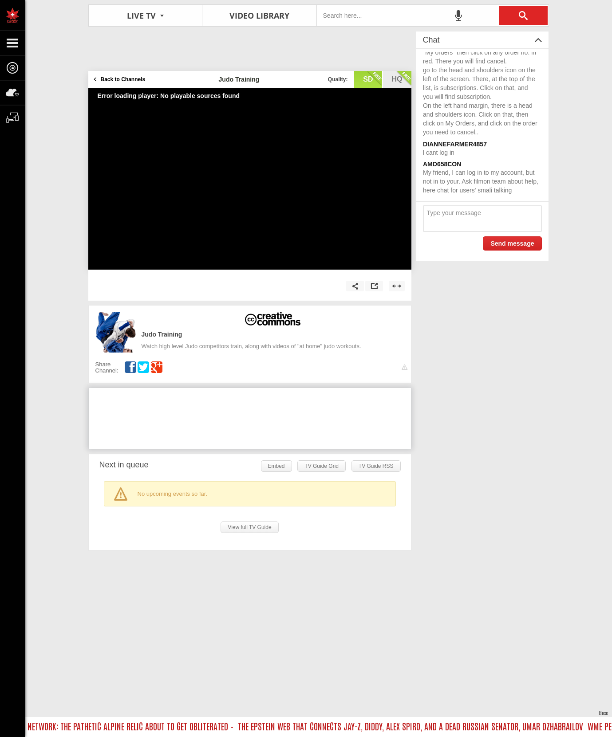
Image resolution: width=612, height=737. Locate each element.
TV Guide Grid (321, 466)
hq (401, 78)
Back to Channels (123, 79)
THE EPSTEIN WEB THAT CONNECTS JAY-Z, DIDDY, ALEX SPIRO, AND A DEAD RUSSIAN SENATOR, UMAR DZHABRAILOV (413, 726)
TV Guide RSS (376, 466)
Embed (276, 466)
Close (603, 713)
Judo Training (162, 334)
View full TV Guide (249, 527)
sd (372, 78)
